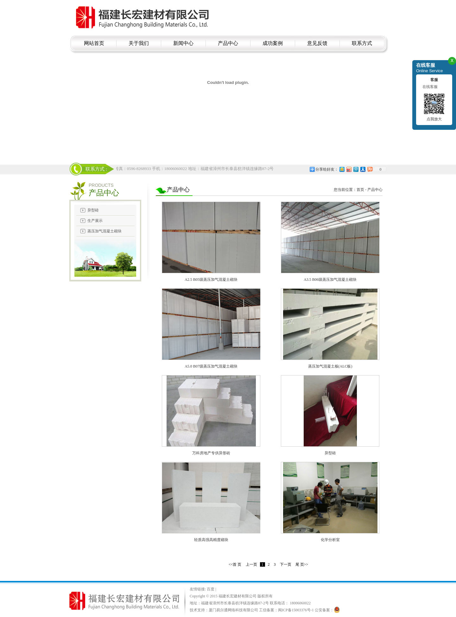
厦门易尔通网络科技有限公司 (233, 610)
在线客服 (430, 87)
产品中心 (375, 189)
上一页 (251, 564)
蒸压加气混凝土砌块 (104, 231)
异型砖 (93, 210)
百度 (211, 589)
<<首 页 (235, 564)
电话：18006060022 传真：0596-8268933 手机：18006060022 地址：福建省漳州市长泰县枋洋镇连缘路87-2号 (176, 168)
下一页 (285, 564)
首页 (360, 189)
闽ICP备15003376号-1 (296, 610)
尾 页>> (301, 564)
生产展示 (95, 220)
